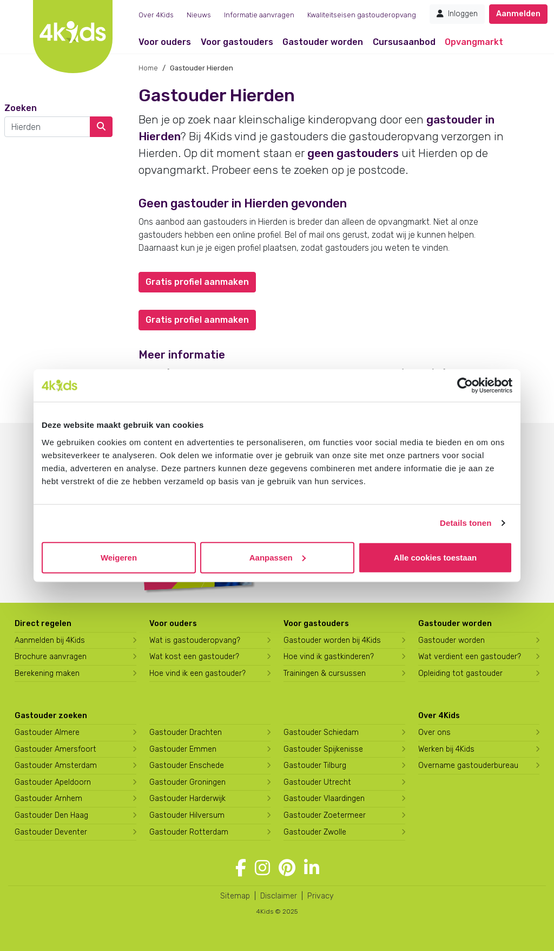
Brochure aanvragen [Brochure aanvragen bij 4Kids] (51, 656)
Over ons (434, 732)
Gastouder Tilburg (314, 765)
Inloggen (457, 13)
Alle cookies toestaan (435, 557)
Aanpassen (277, 557)
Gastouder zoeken (51, 715)
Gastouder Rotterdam (188, 832)
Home (148, 68)
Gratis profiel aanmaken (197, 282)
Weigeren (119, 557)
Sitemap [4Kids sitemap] (235, 896)
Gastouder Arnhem (48, 798)
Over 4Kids (156, 15)
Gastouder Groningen (187, 782)
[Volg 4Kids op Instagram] (262, 868)
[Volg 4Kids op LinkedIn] (311, 868)
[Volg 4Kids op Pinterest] (287, 868)
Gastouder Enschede (186, 765)
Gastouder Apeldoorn (53, 782)
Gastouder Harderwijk (187, 798)
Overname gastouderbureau (468, 765)
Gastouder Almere (47, 732)
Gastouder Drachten (185, 732)
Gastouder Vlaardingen (324, 798)
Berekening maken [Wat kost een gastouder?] (47, 673)
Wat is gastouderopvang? (194, 640)
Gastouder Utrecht (317, 782)
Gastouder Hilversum (187, 815)
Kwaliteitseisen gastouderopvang (361, 15)
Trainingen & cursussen (324, 673)
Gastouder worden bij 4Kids (332, 640)
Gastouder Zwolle (314, 832)
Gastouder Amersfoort (55, 749)
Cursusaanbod (404, 42)
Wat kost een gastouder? (194, 656)
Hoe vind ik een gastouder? (197, 673)
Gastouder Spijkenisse (323, 749)
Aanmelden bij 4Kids (50, 640)
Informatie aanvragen (259, 15)
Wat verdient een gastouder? (469, 656)
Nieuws (199, 15)
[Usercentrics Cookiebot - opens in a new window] (465, 385)
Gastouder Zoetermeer (324, 815)
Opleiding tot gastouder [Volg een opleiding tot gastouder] (460, 673)
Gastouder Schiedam (321, 732)
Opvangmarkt (474, 42)
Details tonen (465, 522)
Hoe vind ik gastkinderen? (328, 656)
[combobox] (47, 126)
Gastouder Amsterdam (56, 765)
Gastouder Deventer (51, 832)
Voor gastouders (237, 42)
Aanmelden (518, 13)
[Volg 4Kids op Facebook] (240, 868)
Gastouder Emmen (182, 749)
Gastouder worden (322, 42)
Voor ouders (164, 42)
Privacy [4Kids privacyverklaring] (320, 896)
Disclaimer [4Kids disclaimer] (278, 896)
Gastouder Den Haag (51, 815)
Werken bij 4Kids (446, 749)
